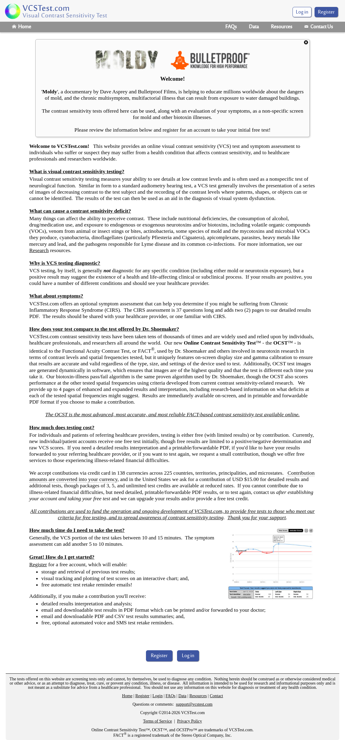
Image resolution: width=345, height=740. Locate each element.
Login (158, 695)
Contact (216, 695)
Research (39, 250)
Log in (188, 656)
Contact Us (318, 27)
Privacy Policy (189, 721)
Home (21, 27)
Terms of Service (157, 721)
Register (326, 12)
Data (254, 27)
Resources (281, 27)
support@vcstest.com (194, 704)
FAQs (231, 27)
